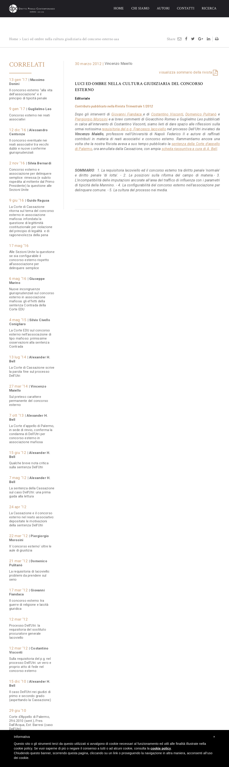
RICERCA (209, 8)
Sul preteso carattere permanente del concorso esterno (28, 398)
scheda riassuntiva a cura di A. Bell (189, 149)
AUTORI (163, 8)
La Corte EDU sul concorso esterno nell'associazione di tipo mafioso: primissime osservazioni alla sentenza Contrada (30, 336)
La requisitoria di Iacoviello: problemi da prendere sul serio (29, 573)
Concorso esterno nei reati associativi (29, 115)
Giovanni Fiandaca (127, 114)
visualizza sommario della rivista (185, 72)
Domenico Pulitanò (200, 114)
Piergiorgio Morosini (91, 119)
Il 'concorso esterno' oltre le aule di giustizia (30, 546)
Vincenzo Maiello (118, 63)
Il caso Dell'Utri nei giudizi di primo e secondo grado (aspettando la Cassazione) (30, 694)
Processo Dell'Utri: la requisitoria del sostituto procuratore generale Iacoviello (27, 629)
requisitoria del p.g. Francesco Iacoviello (134, 129)
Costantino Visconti (167, 114)
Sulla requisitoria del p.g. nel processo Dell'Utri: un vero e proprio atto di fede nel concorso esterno (30, 662)
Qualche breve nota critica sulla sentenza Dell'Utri (29, 463)
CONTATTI (185, 8)
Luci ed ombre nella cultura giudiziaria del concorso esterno (67, 39)
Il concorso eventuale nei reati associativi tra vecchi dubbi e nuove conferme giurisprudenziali (29, 144)
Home (13, 39)
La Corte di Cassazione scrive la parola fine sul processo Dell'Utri (32, 369)
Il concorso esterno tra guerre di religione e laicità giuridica (29, 602)
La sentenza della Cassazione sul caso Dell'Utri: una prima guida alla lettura (32, 490)
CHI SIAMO (140, 8)
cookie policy (161, 748)
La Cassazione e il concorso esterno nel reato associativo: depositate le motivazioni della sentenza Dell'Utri (31, 517)
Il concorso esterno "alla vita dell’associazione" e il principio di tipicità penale (31, 92)
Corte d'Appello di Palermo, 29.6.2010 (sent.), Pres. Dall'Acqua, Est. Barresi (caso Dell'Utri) (31, 721)
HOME (119, 8)
